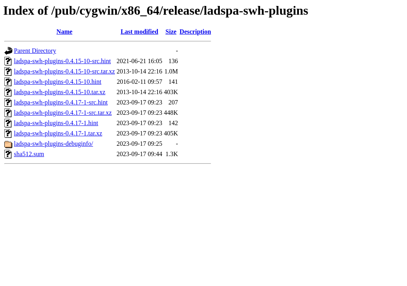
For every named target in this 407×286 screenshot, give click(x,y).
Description (195, 31)
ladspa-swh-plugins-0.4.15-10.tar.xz (59, 92)
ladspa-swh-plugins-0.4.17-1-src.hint (61, 102)
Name (64, 31)
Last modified (139, 31)
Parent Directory (35, 50)
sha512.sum (29, 154)
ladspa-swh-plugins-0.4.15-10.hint (57, 81)
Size (170, 31)
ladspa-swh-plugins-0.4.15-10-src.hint (62, 61)
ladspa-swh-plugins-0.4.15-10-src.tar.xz (64, 71)
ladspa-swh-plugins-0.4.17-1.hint (56, 123)
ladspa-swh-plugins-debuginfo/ (53, 143)
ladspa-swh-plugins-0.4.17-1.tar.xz (58, 133)
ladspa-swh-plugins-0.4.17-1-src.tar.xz (63, 112)
